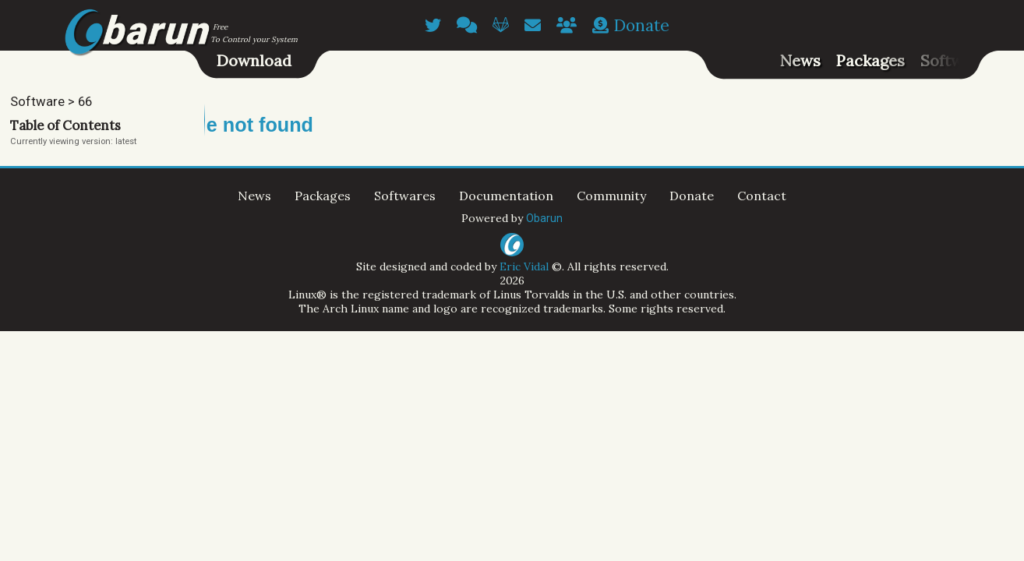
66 (85, 101)
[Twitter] (433, 25)
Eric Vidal (524, 266)
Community (611, 195)
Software (37, 101)
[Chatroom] (467, 25)
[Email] (532, 25)
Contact (761, 195)
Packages (870, 60)
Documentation (506, 195)
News (800, 60)
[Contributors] (566, 25)
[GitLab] (501, 25)
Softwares (957, 60)
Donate (630, 25)
